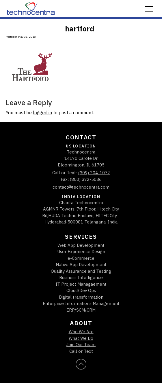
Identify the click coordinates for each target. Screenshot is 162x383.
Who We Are (81, 331)
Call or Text (81, 351)
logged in (42, 112)
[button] (149, 9)
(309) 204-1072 (94, 172)
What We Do (81, 338)
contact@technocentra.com (81, 187)
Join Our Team (81, 344)
